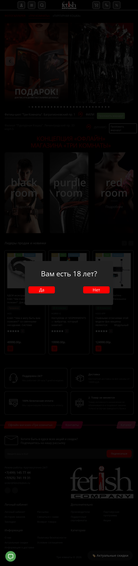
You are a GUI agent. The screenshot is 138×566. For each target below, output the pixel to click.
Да (41, 290)
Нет (96, 290)
